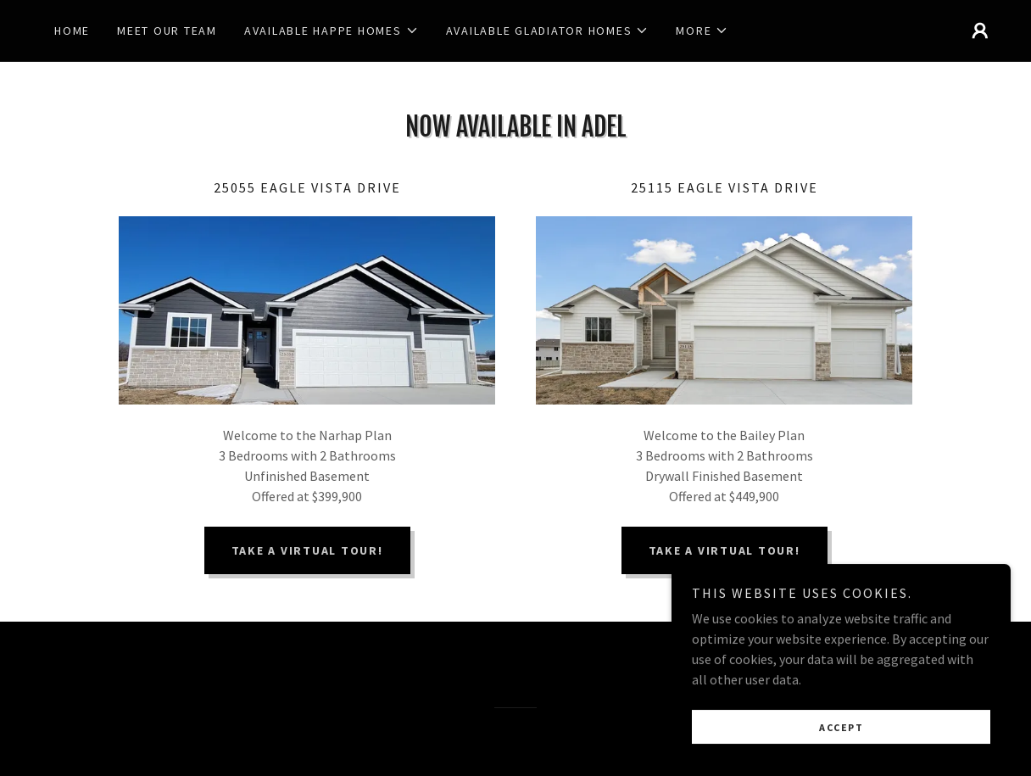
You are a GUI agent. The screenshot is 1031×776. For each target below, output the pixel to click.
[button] (331, 30)
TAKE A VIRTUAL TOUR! (307, 550)
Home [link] (72, 30)
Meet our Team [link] (167, 30)
